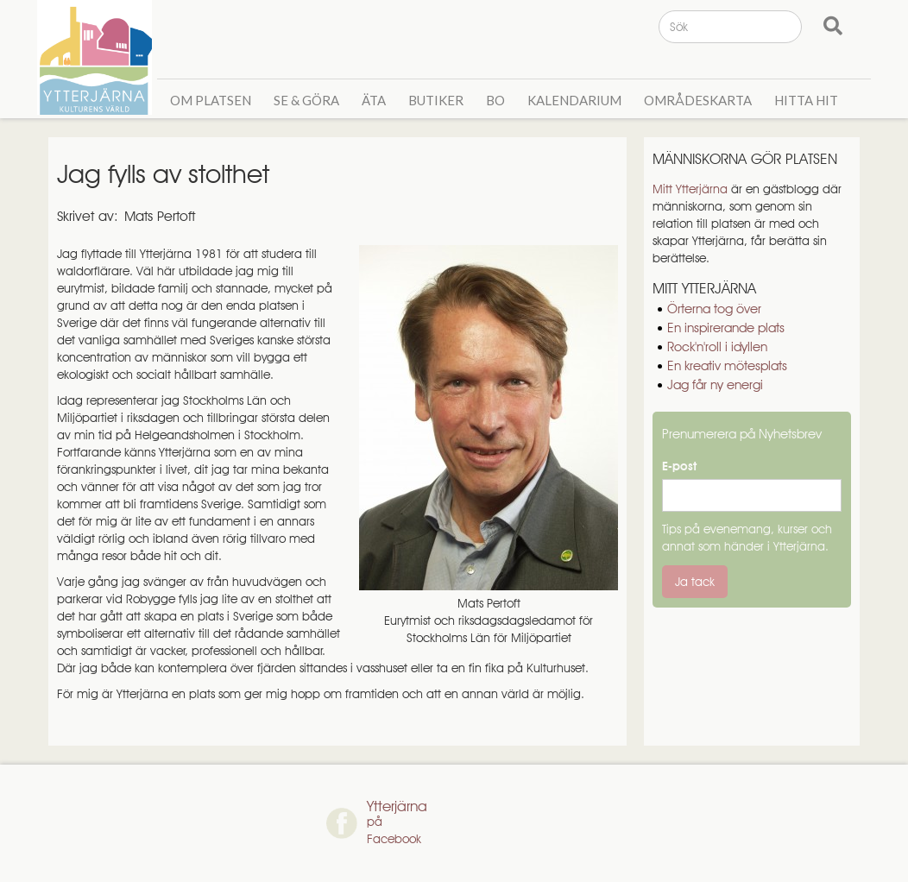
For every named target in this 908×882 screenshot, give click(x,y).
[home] (97, 57)
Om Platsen (210, 100)
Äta (374, 100)
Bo (495, 100)
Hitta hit (806, 100)
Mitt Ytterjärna (690, 189)
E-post (679, 466)
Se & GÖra (306, 100)
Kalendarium (574, 100)
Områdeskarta (698, 100)
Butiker (435, 100)
